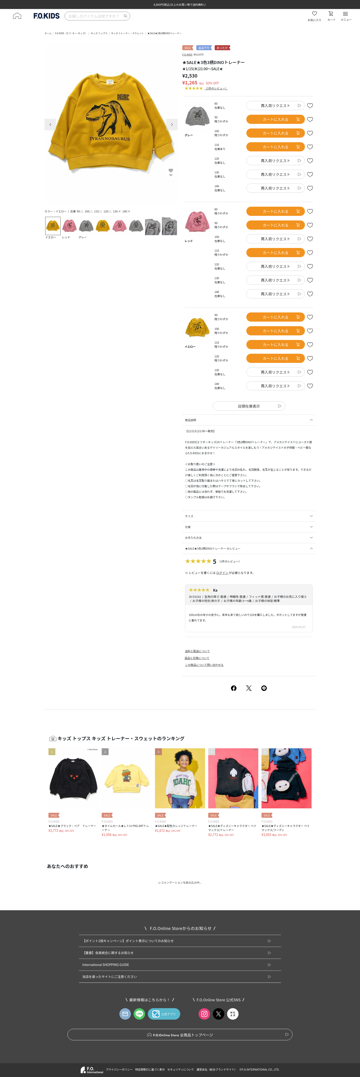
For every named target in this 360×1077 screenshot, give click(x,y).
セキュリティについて (180, 1069)
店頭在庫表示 (249, 406)
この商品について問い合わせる (204, 665)
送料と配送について (197, 651)
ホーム (48, 33)
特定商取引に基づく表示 (150, 1069)
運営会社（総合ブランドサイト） (217, 1069)
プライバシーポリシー (119, 1069)
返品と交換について (197, 658)
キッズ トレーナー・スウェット (127, 33)
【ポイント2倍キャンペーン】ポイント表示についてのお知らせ (128, 940)
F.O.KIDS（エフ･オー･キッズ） (71, 33)
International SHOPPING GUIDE (105, 964)
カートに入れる (281, 119)
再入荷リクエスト (275, 105)
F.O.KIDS (187, 54)
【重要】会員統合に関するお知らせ (108, 952)
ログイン (222, 573)
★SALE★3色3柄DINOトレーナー (164, 33)
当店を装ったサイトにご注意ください (109, 976)
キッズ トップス (99, 33)
